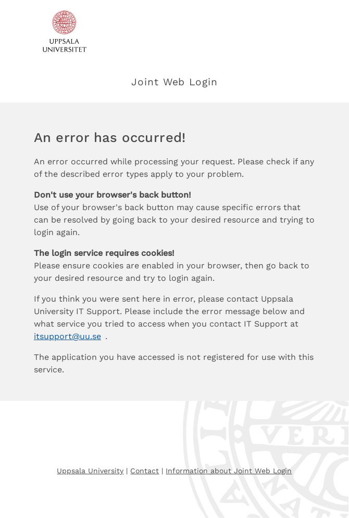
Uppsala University (90, 471)
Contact (144, 471)
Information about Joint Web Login (229, 471)
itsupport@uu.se (67, 336)
